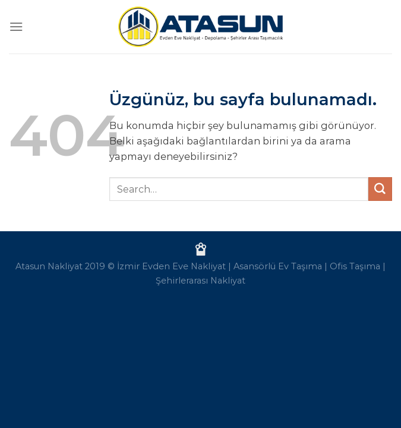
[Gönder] (380, 189)
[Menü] (16, 26)
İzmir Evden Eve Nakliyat (171, 266)
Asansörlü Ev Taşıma (277, 266)
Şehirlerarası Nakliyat (200, 280)
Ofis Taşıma (355, 266)
